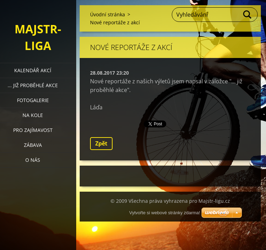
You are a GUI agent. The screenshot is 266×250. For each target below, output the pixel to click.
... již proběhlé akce (33, 85)
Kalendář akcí (32, 70)
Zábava (33, 145)
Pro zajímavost (33, 130)
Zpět (101, 143)
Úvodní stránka (107, 14)
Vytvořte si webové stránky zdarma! (164, 212)
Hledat (247, 14)
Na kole (33, 115)
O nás (32, 160)
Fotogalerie (33, 100)
